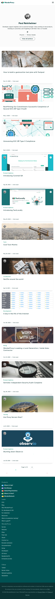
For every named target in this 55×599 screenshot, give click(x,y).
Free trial (4, 535)
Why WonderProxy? (7, 507)
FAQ (3, 502)
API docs (4, 553)
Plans (3, 532)
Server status (5, 570)
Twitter (4, 567)
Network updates (7, 573)
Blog (3, 505)
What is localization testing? (10, 518)
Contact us (5, 540)
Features (4, 529)
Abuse (3, 537)
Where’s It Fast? (8, 493)
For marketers (6, 513)
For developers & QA (8, 510)
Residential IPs (6, 556)
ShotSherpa (7, 488)
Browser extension (7, 543)
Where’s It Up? (7, 485)
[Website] (27, 32)
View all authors (27, 38)
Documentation (6, 545)
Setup (3, 548)
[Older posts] (32, 467)
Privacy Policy (41, 592)
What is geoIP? (6, 521)
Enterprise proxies (7, 558)
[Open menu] (53, 2)
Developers (5, 550)
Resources (5, 515)
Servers (4, 527)
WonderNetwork (8, 496)
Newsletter (5, 575)
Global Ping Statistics (9, 491)
